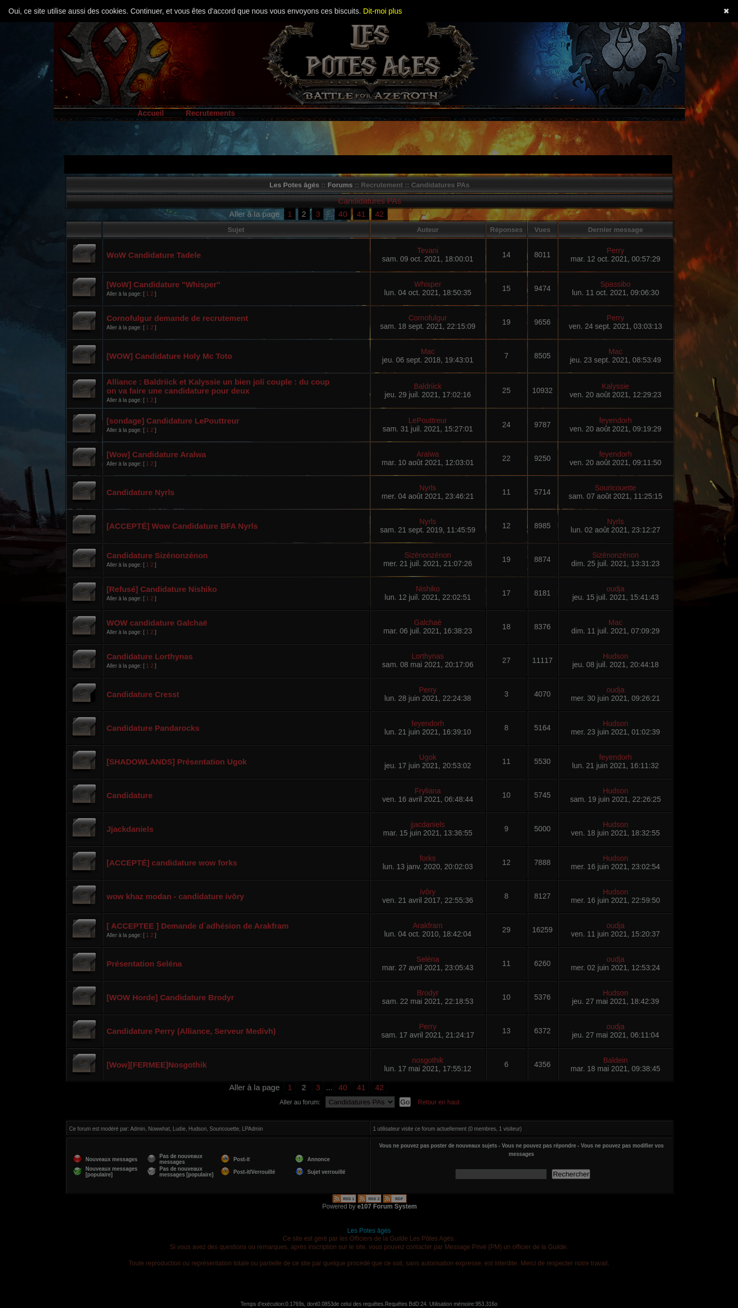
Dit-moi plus (382, 11)
